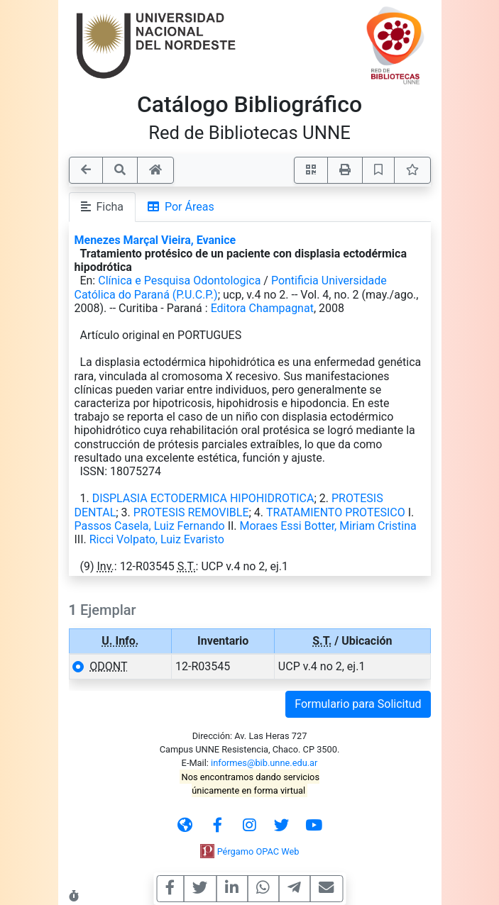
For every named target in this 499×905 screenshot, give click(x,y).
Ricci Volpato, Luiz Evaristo (156, 539)
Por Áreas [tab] (181, 206)
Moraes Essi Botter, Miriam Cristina (328, 526)
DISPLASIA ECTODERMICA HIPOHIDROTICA (203, 498)
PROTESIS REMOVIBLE (191, 512)
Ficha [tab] (102, 206)
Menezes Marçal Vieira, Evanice (155, 240)
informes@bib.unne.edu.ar (264, 762)
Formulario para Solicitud (358, 704)
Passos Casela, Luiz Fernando (150, 526)
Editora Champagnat (262, 308)
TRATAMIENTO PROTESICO (335, 512)
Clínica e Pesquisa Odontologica (179, 280)
